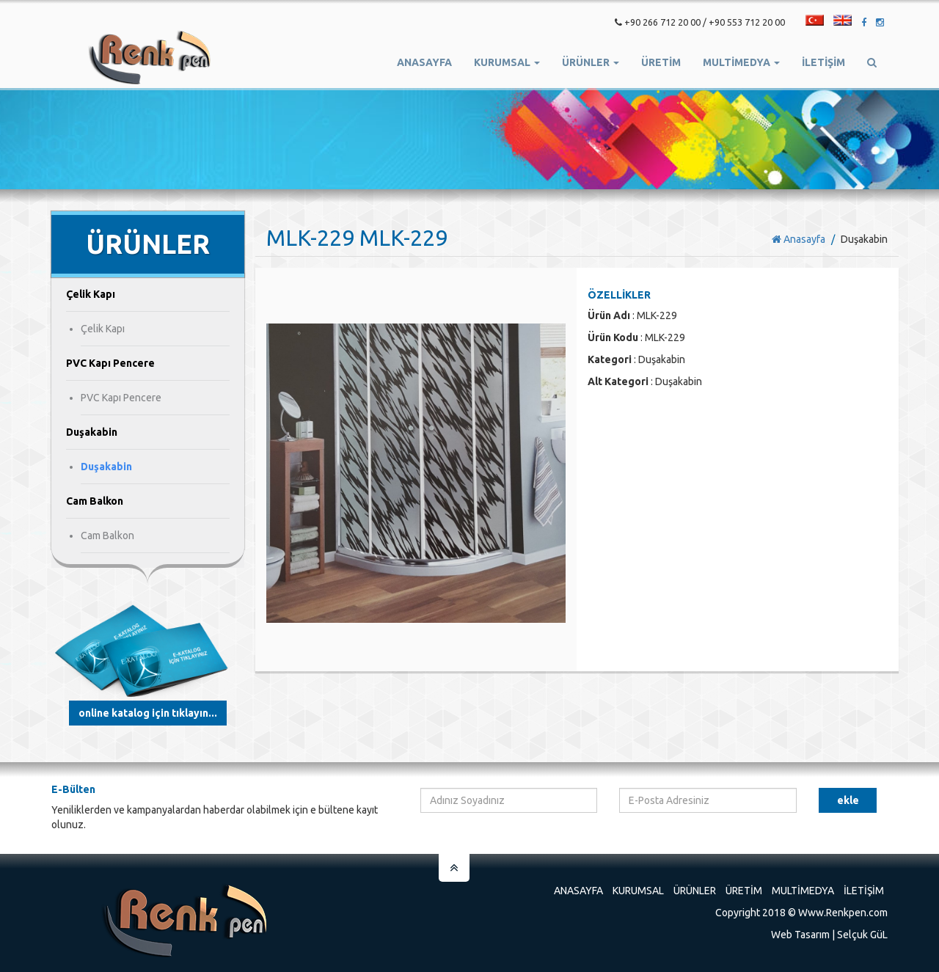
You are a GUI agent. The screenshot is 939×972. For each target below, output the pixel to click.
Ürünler (694, 890)
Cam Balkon (107, 535)
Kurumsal (638, 890)
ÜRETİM (661, 62)
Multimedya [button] (741, 62)
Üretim (744, 890)
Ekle (848, 800)
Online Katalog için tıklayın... (147, 713)
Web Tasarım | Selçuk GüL (829, 934)
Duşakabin (106, 466)
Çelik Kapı (103, 329)
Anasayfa (424, 62)
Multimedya (803, 890)
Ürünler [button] (590, 62)
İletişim (823, 62)
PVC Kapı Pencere (121, 397)
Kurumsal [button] (507, 62)
